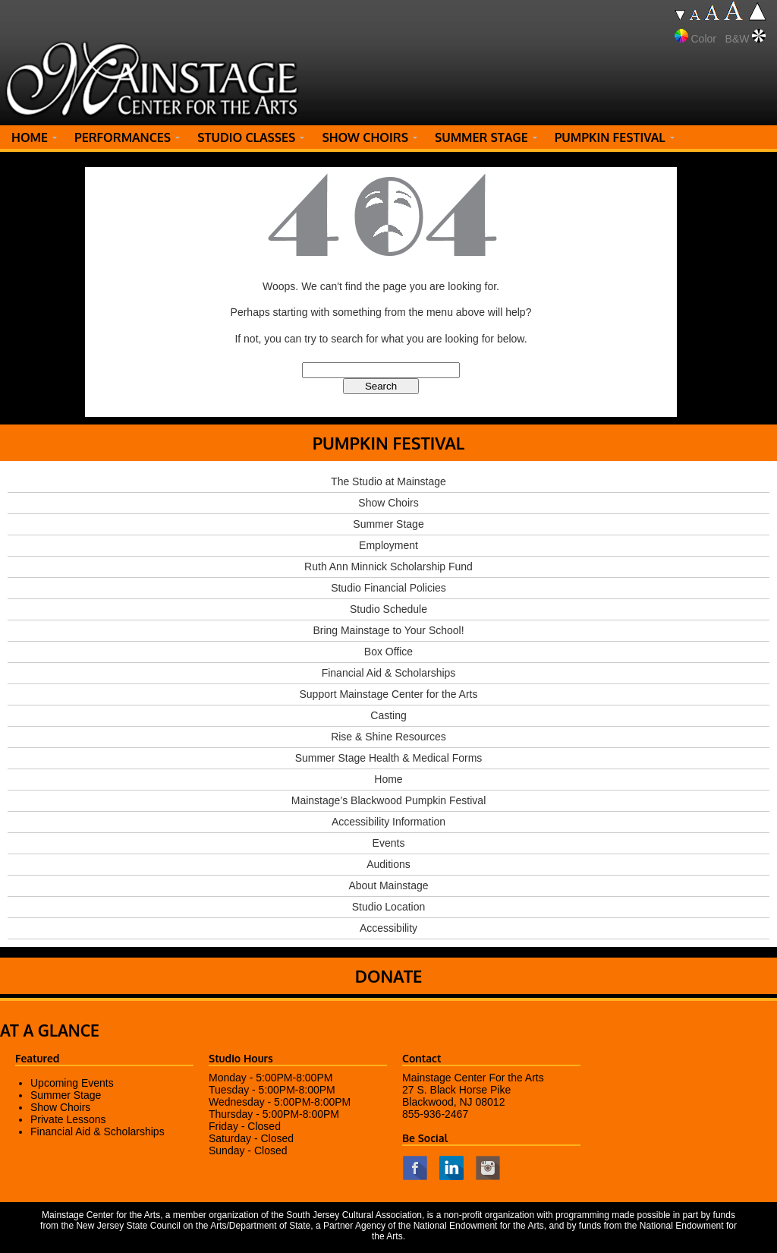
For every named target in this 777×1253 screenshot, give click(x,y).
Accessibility (388, 928)
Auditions (388, 864)
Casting (388, 715)
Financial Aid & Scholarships (389, 673)
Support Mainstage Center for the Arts (388, 694)
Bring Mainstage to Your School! (388, 630)
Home (388, 779)
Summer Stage (388, 524)
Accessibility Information (388, 822)
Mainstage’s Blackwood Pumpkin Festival (388, 800)
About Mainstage (388, 885)
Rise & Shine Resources (388, 737)
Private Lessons (68, 1119)
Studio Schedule (388, 609)
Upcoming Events (72, 1083)
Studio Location (389, 907)
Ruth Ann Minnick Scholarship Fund (388, 566)
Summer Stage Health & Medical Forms (389, 758)
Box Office (388, 651)
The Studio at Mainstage (388, 481)
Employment (388, 545)
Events (389, 843)
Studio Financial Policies (388, 588)
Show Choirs (388, 503)
